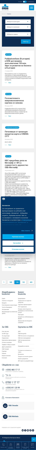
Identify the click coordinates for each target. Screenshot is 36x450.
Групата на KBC (25, 327)
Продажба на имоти (23, 346)
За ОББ (5, 327)
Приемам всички (18, 236)
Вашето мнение (6, 355)
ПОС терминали (22, 307)
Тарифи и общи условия (8, 344)
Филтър (25, 41)
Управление (5, 338)
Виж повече (25, 230)
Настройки (18, 243)
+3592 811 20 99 (13, 388)
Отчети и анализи (7, 342)
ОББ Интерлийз (22, 333)
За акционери (6, 336)
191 (23, 282)
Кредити (4, 303)
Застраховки (5, 309)
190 (17, 282)
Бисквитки (21, 354)
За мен (20, 1)
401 (31, 282)
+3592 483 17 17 (13, 370)
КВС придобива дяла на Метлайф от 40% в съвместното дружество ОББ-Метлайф (16, 164)
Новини (4, 353)
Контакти (4, 358)
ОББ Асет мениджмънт (24, 338)
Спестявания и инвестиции (9, 305)
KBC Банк (8, 54)
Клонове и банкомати (12, 397)
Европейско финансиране (9, 340)
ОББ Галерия (5, 349)
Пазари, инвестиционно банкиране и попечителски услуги (25, 310)
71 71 (8, 375)
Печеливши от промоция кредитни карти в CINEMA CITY (16, 134)
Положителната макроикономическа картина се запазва (14, 100)
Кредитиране (21, 298)
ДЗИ (19, 331)
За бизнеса (30, 1)
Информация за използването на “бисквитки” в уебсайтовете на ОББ (17, 222)
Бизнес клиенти (22, 293)
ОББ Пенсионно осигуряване (26, 336)
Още (8, 82)
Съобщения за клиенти (12, 127)
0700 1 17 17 (12, 382)
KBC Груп (8, 156)
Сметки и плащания (7, 300)
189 (10, 282)
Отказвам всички (18, 249)
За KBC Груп (5, 333)
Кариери (4, 351)
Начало (4, 14)
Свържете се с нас (10, 365)
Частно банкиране (7, 307)
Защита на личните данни (25, 356)
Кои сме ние (5, 331)
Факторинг (21, 314)
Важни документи (23, 358)
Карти (3, 298)
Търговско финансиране (24, 304)
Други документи (6, 347)
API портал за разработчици (25, 361)
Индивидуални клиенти (8, 293)
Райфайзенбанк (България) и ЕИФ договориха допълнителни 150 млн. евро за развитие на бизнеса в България (18, 63)
